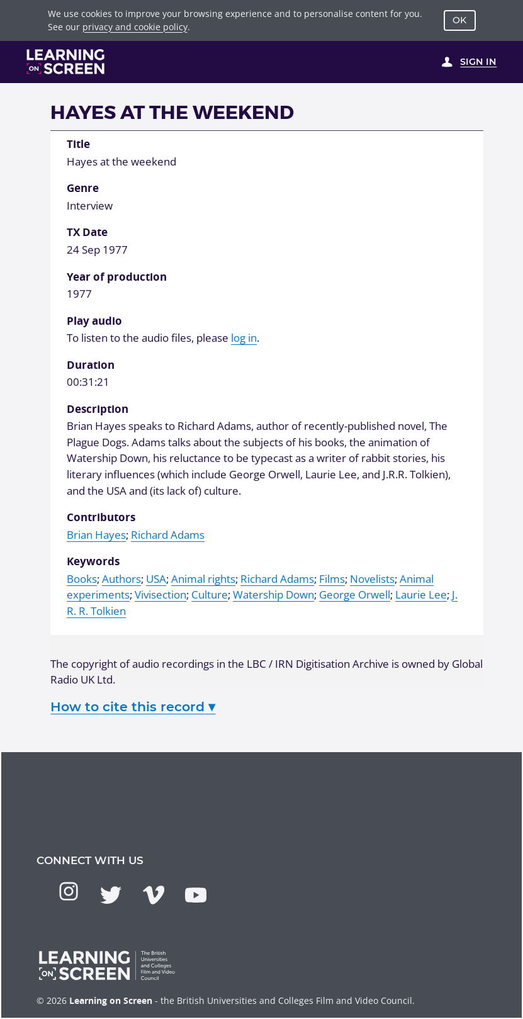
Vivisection (160, 594)
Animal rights (203, 578)
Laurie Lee (421, 594)
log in (244, 337)
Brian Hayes (96, 534)
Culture (209, 594)
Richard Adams (168, 534)
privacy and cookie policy (135, 27)
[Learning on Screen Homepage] (65, 61)
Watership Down (273, 594)
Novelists (372, 578)
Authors (121, 578)
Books (82, 578)
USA (156, 578)
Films (332, 578)
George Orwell (354, 594)
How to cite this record (132, 706)
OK (459, 20)
